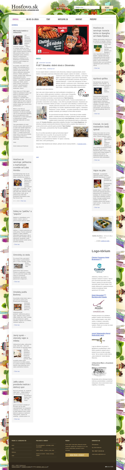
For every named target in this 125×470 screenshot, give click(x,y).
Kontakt (79, 19)
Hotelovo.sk (63, 19)
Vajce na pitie (99, 170)
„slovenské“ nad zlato (45, 62)
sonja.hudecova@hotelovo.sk (98, 454)
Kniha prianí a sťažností (77, 455)
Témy (48, 19)
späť (37, 157)
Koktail (16, 19)
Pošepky (93, 19)
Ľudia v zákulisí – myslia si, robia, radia (45, 450)
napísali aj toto (82, 144)
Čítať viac (23, 201)
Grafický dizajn (15, 467)
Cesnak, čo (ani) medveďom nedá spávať (101, 127)
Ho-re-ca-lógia (32, 19)
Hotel (13, 445)
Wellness (14, 452)
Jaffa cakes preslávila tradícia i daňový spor (21, 384)
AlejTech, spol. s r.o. (42, 467)
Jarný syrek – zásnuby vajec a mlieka (20, 338)
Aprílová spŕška (100, 78)
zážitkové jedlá (105, 241)
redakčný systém (26, 467)
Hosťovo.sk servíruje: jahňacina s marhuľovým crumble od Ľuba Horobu (22, 164)
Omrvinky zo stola (21, 255)
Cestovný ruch (51, 68)
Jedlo (13, 455)
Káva (13, 448)
